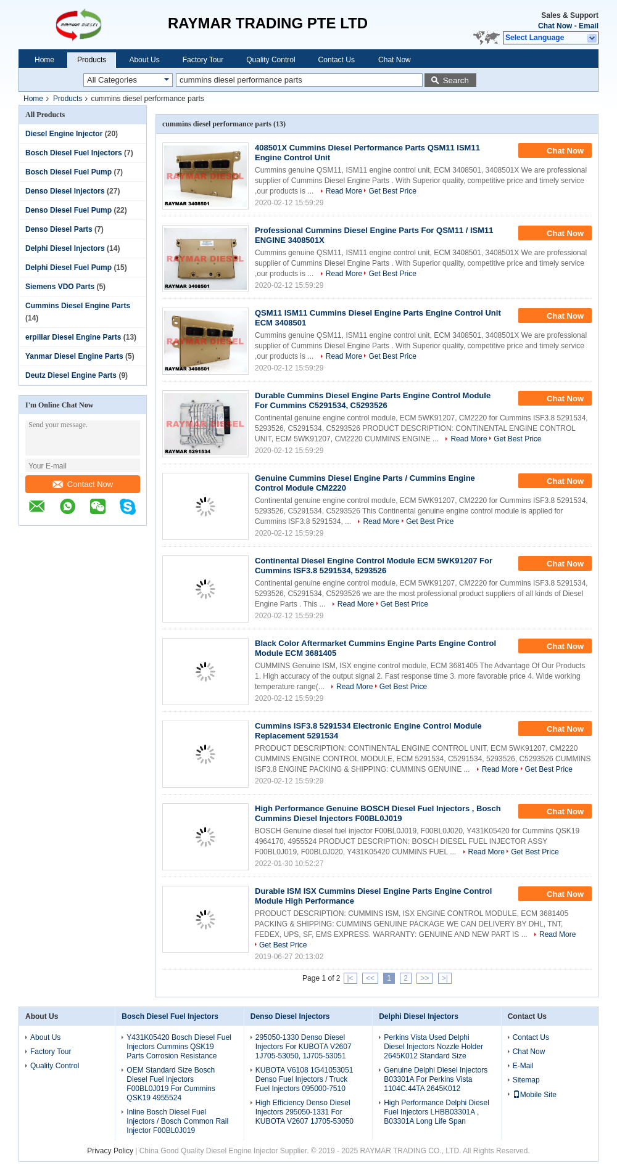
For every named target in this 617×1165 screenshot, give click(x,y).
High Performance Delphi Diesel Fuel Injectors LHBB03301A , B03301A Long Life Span (436, 1112)
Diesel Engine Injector (63, 133)
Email (588, 26)
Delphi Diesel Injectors (65, 248)
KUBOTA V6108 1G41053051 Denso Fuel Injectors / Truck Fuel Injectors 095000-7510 (304, 1079)
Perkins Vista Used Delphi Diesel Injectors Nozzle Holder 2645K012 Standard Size (433, 1046)
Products (91, 59)
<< (370, 978)
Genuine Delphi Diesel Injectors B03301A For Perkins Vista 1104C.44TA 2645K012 (435, 1079)
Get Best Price (392, 191)
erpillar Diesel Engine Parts (73, 337)
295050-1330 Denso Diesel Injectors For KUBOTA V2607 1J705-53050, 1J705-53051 (303, 1046)
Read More (344, 191)
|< (350, 978)
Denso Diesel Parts (59, 229)
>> (424, 978)
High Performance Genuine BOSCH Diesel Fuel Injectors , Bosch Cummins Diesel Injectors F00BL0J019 (378, 813)
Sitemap (526, 1080)
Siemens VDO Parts (59, 286)
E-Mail (523, 1065)
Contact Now (82, 484)
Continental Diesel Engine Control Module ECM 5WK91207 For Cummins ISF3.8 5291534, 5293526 (373, 565)
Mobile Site (535, 1094)
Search (456, 80)
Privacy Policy (110, 1151)
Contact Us (336, 59)
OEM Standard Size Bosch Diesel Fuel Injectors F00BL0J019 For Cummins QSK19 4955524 (170, 1084)
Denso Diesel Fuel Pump (68, 210)
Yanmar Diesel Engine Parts (74, 356)
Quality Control (270, 59)
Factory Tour (203, 59)
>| (445, 978)
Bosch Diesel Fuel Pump (68, 172)
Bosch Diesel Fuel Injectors (73, 153)
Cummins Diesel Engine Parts (77, 305)
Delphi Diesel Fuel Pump (68, 267)
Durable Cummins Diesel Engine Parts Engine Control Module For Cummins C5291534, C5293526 (373, 400)
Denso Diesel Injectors (65, 191)
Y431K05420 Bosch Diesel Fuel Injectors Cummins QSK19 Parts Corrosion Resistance (178, 1046)
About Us (144, 59)
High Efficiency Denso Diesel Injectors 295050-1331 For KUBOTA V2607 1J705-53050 (304, 1112)
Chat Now (555, 26)
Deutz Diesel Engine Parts (71, 375)
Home (44, 59)
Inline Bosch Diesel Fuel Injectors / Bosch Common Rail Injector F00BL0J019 (177, 1121)
